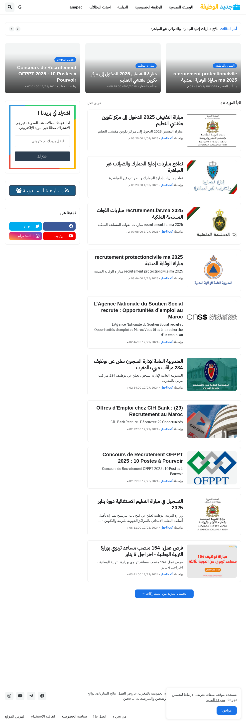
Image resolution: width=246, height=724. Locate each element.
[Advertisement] (164, 640)
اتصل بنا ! (99, 716)
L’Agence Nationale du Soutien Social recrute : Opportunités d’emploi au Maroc (138, 310)
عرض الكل (94, 103)
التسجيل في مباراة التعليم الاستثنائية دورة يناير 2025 (140, 504)
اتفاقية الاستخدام (43, 716)
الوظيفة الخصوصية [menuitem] (148, 7)
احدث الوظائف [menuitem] (100, 7)
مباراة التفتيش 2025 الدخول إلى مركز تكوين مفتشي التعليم (142, 120)
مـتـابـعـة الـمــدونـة (42, 190)
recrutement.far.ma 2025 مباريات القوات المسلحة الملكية (140, 214)
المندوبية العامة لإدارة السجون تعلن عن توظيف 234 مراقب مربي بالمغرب (138, 364)
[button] (19, 7)
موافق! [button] (227, 710)
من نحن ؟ (119, 716)
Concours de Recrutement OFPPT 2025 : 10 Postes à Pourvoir (143, 458)
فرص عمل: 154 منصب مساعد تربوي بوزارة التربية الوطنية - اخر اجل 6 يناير (142, 551)
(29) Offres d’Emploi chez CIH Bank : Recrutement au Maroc (139, 411)
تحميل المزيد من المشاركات (166, 593)
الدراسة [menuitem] (123, 7)
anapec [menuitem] (76, 7)
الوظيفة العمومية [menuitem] (181, 7)
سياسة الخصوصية (74, 716)
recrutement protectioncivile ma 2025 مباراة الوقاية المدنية (139, 260)
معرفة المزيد (215, 700)
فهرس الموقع (14, 716)
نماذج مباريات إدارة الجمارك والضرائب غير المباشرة (183, 29)
